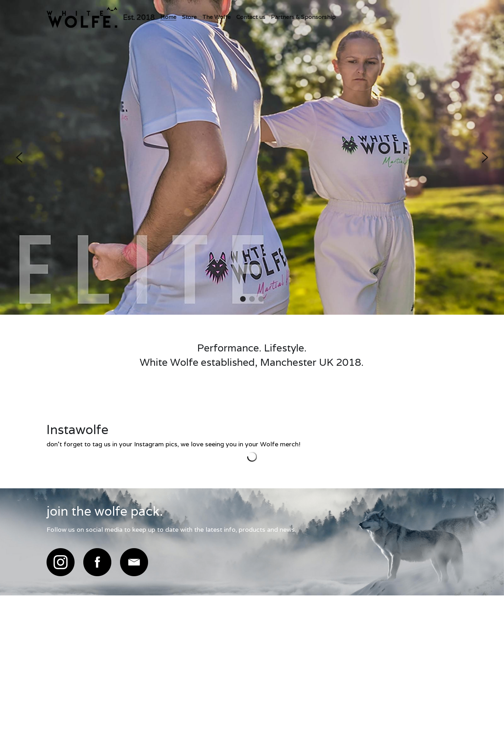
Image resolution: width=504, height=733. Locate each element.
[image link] (61, 562)
